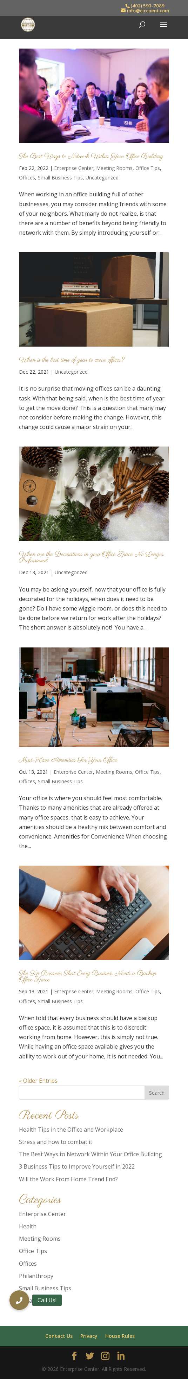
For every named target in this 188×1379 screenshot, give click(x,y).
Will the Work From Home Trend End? (68, 1179)
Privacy (89, 1336)
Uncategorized (102, 177)
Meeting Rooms (114, 168)
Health (27, 1226)
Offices (27, 177)
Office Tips (147, 168)
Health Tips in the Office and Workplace (71, 1129)
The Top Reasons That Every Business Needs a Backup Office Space (87, 976)
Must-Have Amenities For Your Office (68, 760)
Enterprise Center (73, 168)
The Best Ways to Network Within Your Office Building (91, 156)
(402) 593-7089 (147, 5)
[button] (19, 1300)
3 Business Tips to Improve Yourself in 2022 (77, 1166)
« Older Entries (38, 1080)
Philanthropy (36, 1276)
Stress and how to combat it (55, 1142)
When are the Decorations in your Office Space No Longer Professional (91, 557)
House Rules (120, 1336)
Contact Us (59, 1336)
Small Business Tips (60, 177)
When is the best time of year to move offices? (72, 360)
